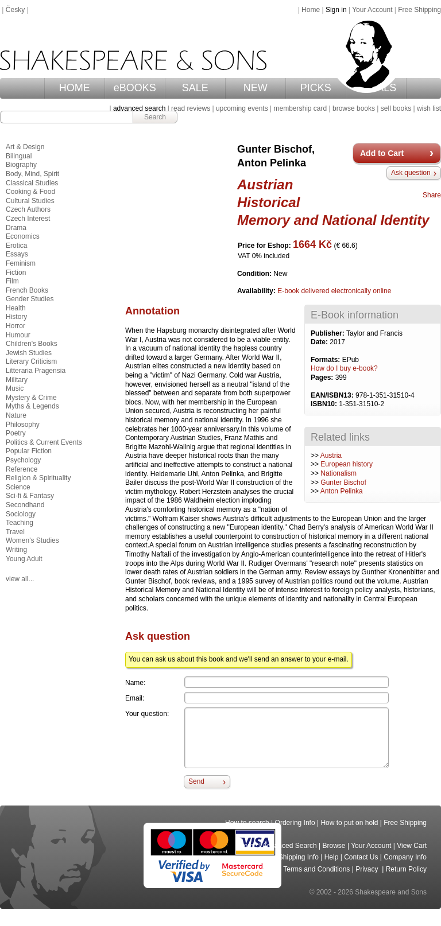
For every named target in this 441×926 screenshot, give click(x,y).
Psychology (23, 460)
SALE (195, 88)
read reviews (190, 108)
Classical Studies (32, 183)
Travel (15, 532)
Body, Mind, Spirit (32, 174)
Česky (15, 10)
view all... (20, 579)
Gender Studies (29, 299)
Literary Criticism (31, 361)
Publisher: (328, 333)
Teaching (19, 523)
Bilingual (19, 156)
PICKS (315, 88)
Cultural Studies (30, 201)
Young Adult (24, 559)
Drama (16, 228)
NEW (255, 88)
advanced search (139, 108)
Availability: (257, 291)
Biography (21, 165)
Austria (331, 456)
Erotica (16, 246)
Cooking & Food (30, 192)
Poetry (16, 433)
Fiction (16, 273)
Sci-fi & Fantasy (30, 496)
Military (17, 380)
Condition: (255, 274)
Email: (134, 698)
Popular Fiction (29, 451)
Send (196, 781)
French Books (27, 290)
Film (12, 281)
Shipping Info (298, 857)
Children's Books (31, 344)
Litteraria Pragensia (35, 371)
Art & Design (25, 147)
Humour (18, 335)
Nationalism (338, 473)
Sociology (21, 514)
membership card (300, 108)
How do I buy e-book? (344, 368)
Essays (17, 254)
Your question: (147, 714)
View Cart (412, 846)
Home (310, 10)
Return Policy (406, 869)
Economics (23, 236)
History (16, 317)
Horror (15, 326)
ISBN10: (325, 404)
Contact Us (361, 857)
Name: (135, 683)
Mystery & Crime (31, 398)
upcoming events (242, 108)
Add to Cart (382, 153)
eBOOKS (135, 88)
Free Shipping (419, 10)
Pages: (323, 377)
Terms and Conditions (316, 869)
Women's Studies (32, 540)
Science (18, 487)
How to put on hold (349, 823)
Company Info (405, 857)
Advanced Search (289, 846)
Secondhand (25, 505)
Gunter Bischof (343, 482)
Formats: (326, 360)
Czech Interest (28, 219)
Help (331, 857)
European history (346, 464)
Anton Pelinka (341, 491)
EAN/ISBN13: (333, 395)
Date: (320, 342)
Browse (334, 846)
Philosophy (23, 425)
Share (432, 195)
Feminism (21, 263)
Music (15, 388)
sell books (396, 108)
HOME (74, 88)
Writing (16, 550)
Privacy (367, 869)
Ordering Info (295, 823)
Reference (21, 469)
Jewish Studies (29, 353)
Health (16, 308)
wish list (429, 108)
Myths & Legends (32, 406)
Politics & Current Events (44, 442)
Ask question (411, 173)
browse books (353, 108)
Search (155, 117)
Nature (16, 415)
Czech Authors (28, 209)
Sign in (336, 10)
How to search (247, 823)
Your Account (372, 10)
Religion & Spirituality (38, 478)
